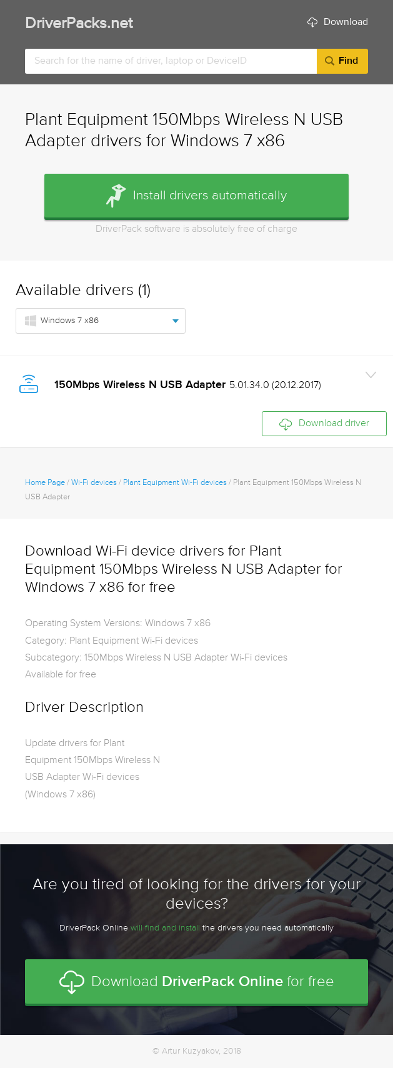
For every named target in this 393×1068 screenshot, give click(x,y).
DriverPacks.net (78, 24)
